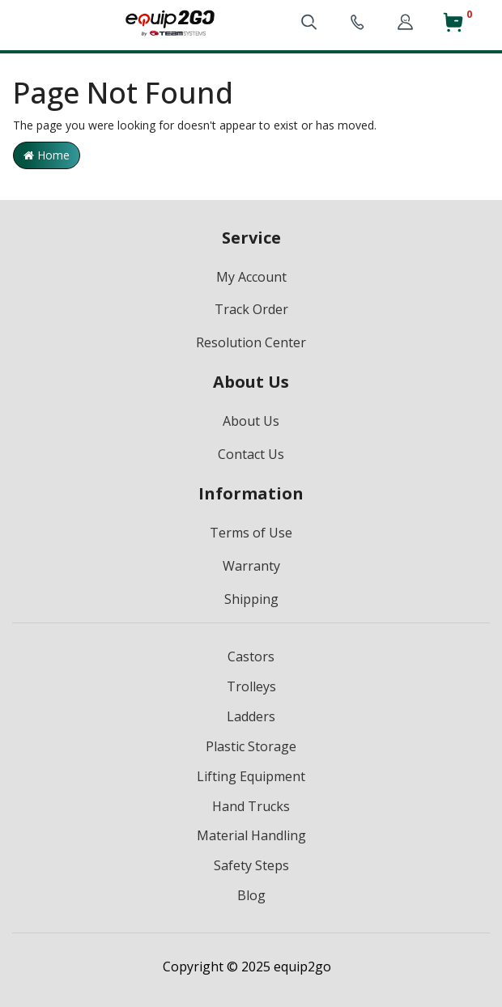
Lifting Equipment (251, 776)
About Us (251, 421)
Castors (251, 656)
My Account (251, 277)
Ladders (251, 716)
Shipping (251, 599)
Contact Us (251, 454)
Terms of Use (251, 533)
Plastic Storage (251, 746)
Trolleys (251, 686)
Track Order (251, 309)
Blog (251, 895)
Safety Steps (251, 865)
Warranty (251, 566)
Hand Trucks (251, 806)
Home (46, 155)
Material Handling (251, 835)
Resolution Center (251, 342)
